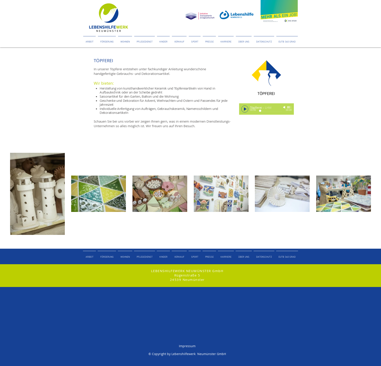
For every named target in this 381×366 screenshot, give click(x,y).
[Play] (244, 109)
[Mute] (284, 107)
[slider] (289, 107)
